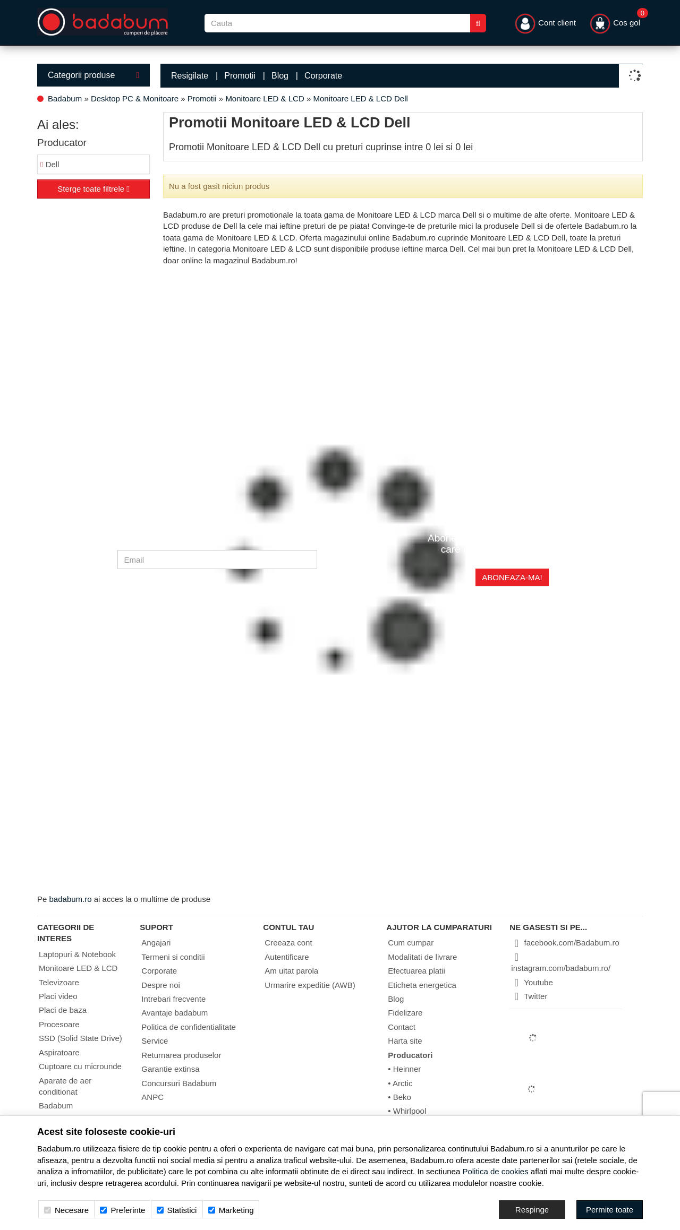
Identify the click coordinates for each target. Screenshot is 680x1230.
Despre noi (160, 985)
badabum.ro (70, 899)
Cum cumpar (411, 942)
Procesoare (59, 1024)
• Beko (399, 1097)
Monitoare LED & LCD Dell (360, 98)
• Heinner (404, 1068)
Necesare (66, 1210)
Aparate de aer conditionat (65, 1086)
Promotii (240, 75)
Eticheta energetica (422, 985)
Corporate (323, 75)
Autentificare (287, 956)
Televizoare (59, 982)
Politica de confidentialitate (188, 1026)
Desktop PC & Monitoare (134, 98)
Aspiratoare (59, 1052)
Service (154, 1040)
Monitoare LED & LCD (264, 98)
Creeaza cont (288, 942)
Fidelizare (405, 1012)
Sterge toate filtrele (93, 188)
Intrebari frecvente (173, 998)
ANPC (152, 1097)
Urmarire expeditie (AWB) (310, 985)
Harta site (405, 1040)
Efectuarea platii (416, 970)
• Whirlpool (407, 1110)
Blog (279, 75)
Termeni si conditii (173, 956)
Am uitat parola (291, 970)
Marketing (231, 1210)
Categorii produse (93, 75)
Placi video (58, 996)
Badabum (65, 98)
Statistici (177, 1210)
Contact (401, 1026)
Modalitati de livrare (422, 956)
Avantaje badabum (174, 1012)
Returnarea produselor (181, 1055)
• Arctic (400, 1083)
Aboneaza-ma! (512, 577)
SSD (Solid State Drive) (80, 1038)
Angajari (156, 942)
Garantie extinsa (170, 1068)
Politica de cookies (495, 1171)
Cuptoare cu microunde (80, 1066)
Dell (50, 164)
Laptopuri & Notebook (77, 954)
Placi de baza (63, 1009)
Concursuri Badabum (178, 1083)
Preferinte (122, 1210)
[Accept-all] (609, 1209)
